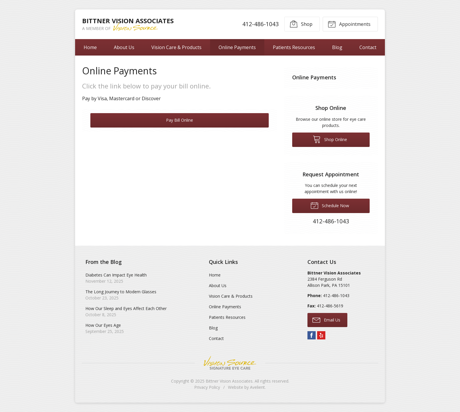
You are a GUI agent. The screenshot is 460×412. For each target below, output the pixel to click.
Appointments (349, 24)
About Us (124, 47)
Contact (367, 47)
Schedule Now (329, 205)
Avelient (257, 387)
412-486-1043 (260, 24)
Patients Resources (294, 47)
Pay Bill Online (179, 120)
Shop (300, 24)
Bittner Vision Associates (229, 381)
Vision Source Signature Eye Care (230, 363)
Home (90, 47)
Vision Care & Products (176, 47)
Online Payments (237, 47)
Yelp (321, 335)
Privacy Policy (207, 387)
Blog (337, 47)
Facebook (311, 335)
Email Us (326, 320)
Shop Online (330, 139)
